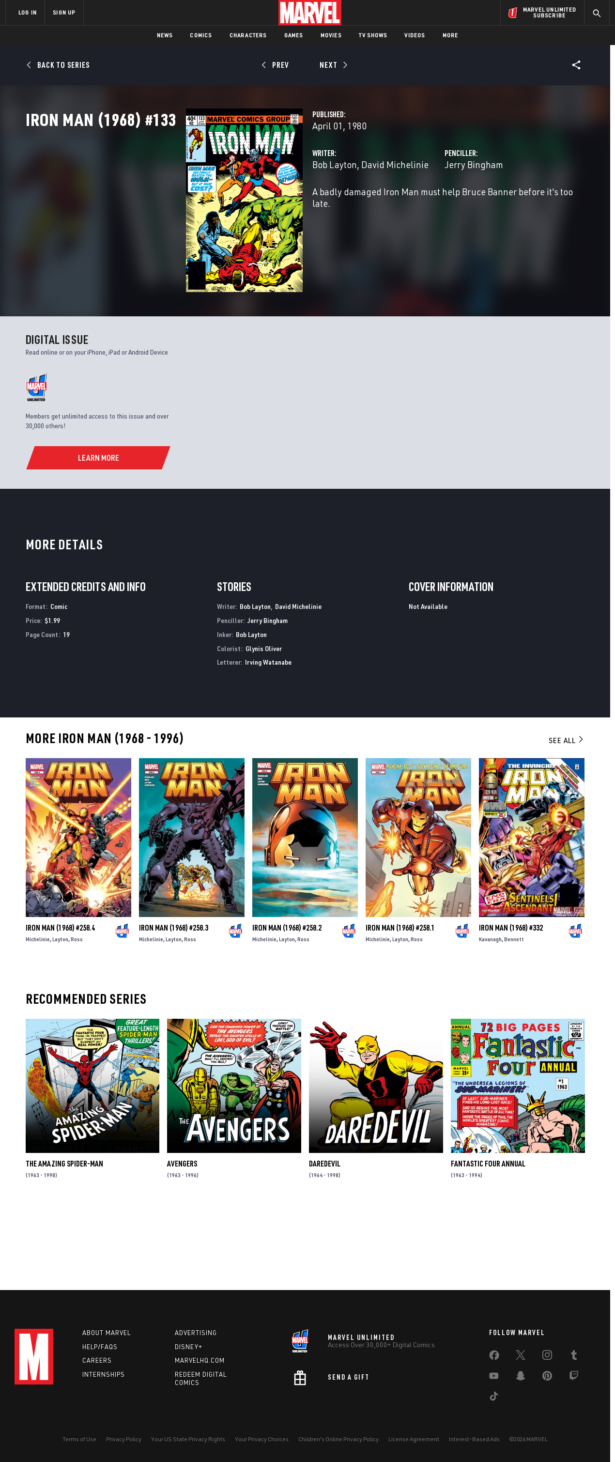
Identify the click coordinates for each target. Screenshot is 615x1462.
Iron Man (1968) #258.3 (173, 1003)
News (165, 35)
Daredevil (324, 1239)
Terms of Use (79, 1439)
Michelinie (38, 1014)
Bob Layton (222, 207)
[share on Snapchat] (520, 1378)
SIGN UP (64, 12)
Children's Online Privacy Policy (338, 1439)
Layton (60, 1014)
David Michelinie (282, 207)
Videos (414, 35)
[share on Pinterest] (547, 1378)
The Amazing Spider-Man (64, 1239)
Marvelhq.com (200, 1360)
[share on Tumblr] (574, 1357)
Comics (201, 35)
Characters (248, 35)
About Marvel (106, 1333)
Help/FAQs (100, 1347)
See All (566, 816)
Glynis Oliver (264, 724)
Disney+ (188, 1347)
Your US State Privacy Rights (188, 1439)
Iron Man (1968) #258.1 (400, 1003)
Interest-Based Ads (474, 1439)
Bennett (514, 1014)
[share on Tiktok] (494, 1398)
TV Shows (373, 35)
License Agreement (413, 1439)
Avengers (182, 1239)
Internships (103, 1374)
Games (293, 35)
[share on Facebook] (494, 1357)
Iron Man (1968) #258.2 (287, 1003)
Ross (77, 1014)
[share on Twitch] (574, 1378)
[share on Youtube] (494, 1378)
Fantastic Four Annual (488, 1239)
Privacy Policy (123, 1439)
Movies (331, 35)
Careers (97, 1360)
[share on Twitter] (520, 1357)
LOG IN (27, 12)
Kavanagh (490, 1014)
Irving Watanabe (268, 737)
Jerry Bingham (417, 207)
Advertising (196, 1333)
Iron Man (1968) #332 (511, 1003)
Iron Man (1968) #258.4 (60, 1003)
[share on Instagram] (547, 1357)
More (451, 35)
